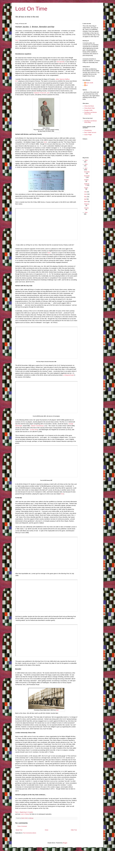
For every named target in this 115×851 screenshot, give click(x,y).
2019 (86, 160)
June (85, 194)
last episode (60, 61)
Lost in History (25, 814)
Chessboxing (88, 130)
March (86, 201)
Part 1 (17, 40)
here (45, 142)
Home (46, 830)
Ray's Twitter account (90, 132)
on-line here (33, 429)
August (86, 187)
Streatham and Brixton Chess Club (90, 113)
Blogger (65, 843)
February (86, 204)
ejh (87, 85)
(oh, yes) (47, 92)
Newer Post (19, 830)
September (86, 184)
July (85, 191)
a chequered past (68, 375)
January (86, 208)
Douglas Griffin (88, 110)
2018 (86, 164)
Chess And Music (89, 106)
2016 (86, 212)
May (85, 196)
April (85, 199)
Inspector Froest (39, 92)
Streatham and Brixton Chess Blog (90, 121)
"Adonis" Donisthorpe (37, 425)
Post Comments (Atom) (29, 833)
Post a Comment (22, 826)
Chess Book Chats (89, 108)
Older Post (74, 830)
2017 (86, 168)
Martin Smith (89, 82)
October (86, 179)
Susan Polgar (88, 134)
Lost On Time (31, 9)
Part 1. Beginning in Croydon (24, 812)
